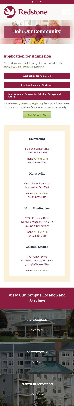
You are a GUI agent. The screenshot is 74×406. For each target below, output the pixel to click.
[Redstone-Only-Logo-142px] (25, 7)
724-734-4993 (41, 193)
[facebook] (33, 2)
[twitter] (37, 2)
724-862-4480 (41, 231)
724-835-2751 (41, 158)
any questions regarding (29, 103)
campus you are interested (18, 66)
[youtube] (41, 2)
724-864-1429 (41, 270)
